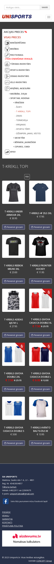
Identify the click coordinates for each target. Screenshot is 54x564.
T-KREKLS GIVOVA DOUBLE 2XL (13, 375)
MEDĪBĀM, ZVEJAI (18, 93)
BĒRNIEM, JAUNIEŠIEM (24, 142)
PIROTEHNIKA (18, 56)
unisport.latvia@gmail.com (22, 493)
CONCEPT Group (44, 560)
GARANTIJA (7, 519)
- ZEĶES (18, 115)
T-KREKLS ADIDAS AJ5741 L (13, 321)
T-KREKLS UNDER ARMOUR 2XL (14, 213)
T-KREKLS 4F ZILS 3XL (40, 213)
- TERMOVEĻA (21, 120)
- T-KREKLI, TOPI (23, 111)
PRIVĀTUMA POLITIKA (12, 525)
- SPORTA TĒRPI (22, 129)
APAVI (10, 152)
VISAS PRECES (12, 37)
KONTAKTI (7, 522)
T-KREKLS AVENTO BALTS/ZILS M (40, 429)
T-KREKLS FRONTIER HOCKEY (40, 267)
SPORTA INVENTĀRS (17, 70)
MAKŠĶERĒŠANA (15, 43)
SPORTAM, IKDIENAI (19, 98)
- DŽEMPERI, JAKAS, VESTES (28, 133)
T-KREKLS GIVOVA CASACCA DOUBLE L (40, 375)
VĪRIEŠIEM (18, 102)
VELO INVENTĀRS (16, 82)
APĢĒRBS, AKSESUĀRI (17, 88)
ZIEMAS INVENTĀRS (17, 76)
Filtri (27, 176)
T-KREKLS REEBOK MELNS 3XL (13, 267)
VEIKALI (5, 515)
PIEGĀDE (6, 512)
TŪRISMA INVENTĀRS (18, 64)
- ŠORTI (18, 107)
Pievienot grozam (13, 227)
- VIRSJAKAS (20, 124)
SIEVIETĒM (19, 137)
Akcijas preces (15, 32)
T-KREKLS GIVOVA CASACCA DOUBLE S (13, 429)
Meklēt (45, 7)
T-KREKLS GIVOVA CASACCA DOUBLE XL (40, 321)
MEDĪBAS (12, 49)
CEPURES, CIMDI (21, 146)
